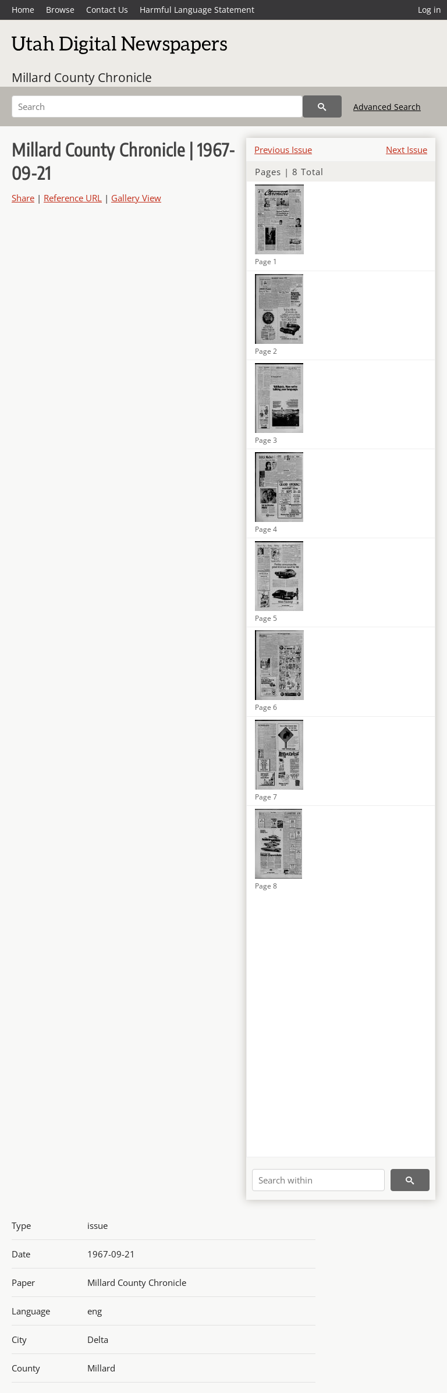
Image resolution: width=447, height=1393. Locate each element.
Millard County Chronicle (82, 77)
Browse (60, 9)
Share (23, 198)
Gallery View (136, 198)
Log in (429, 9)
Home (23, 9)
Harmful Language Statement (197, 9)
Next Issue (406, 149)
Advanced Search (387, 106)
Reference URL (73, 198)
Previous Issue (283, 149)
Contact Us (107, 9)
